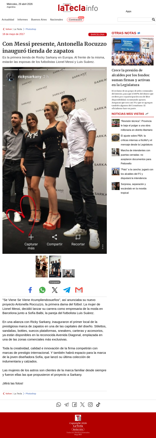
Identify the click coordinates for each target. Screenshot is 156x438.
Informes (23, 19)
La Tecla (18, 29)
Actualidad (8, 19)
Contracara (76, 19)
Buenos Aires (39, 19)
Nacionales (56, 19)
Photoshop (31, 29)
